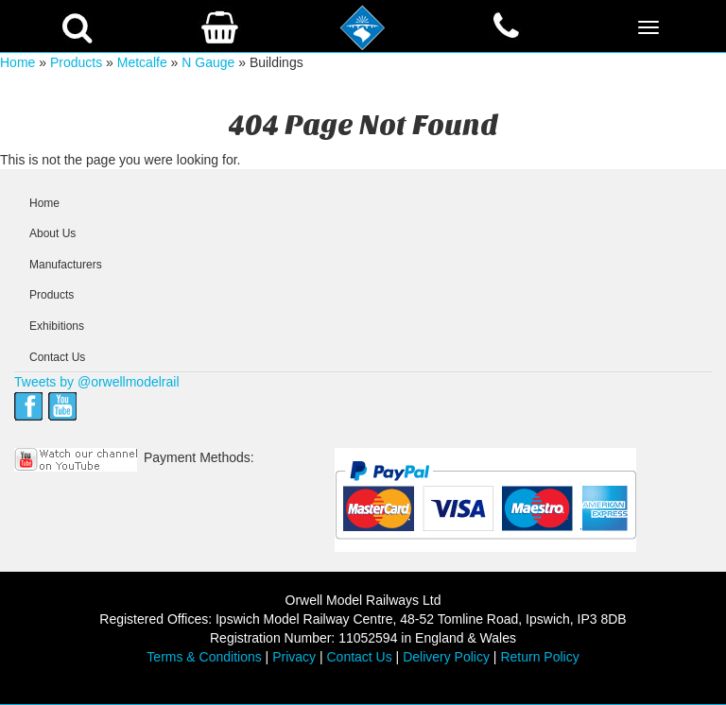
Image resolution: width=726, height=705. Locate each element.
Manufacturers (65, 264)
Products (76, 62)
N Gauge (208, 62)
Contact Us (57, 357)
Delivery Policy (446, 656)
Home (17, 62)
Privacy (294, 656)
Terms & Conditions (204, 656)
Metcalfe (142, 62)
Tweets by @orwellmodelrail (97, 381)
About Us (52, 233)
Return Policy (539, 656)
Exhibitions (56, 326)
